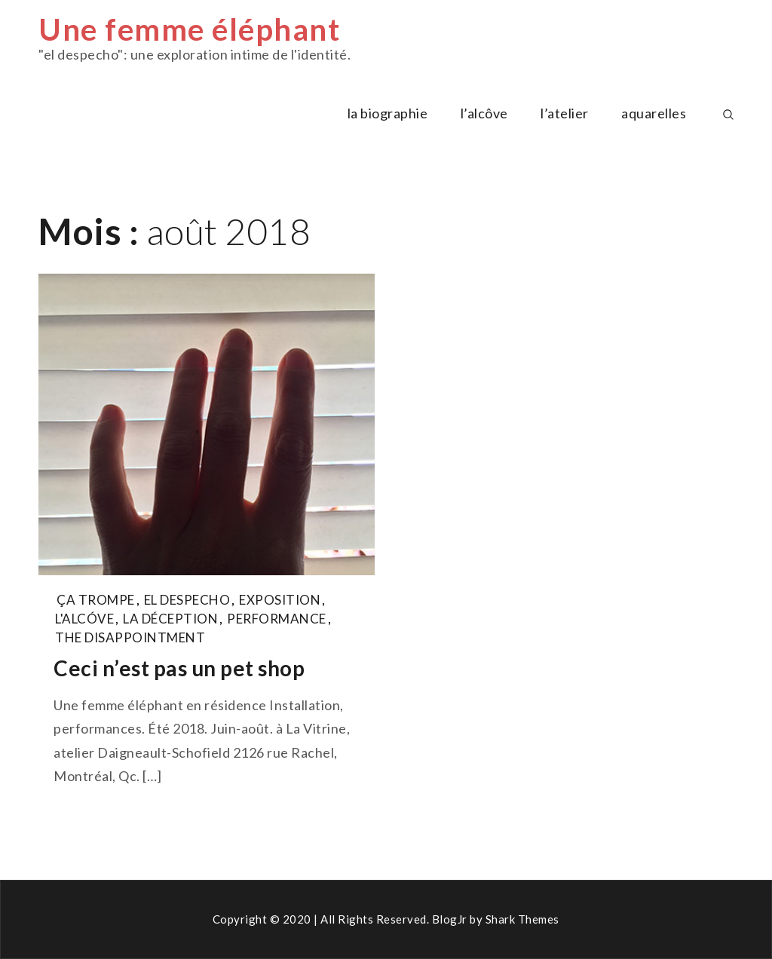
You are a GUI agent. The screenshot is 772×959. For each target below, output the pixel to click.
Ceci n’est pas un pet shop (179, 668)
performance (276, 619)
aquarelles (653, 113)
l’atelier (565, 113)
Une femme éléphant (189, 29)
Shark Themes (522, 919)
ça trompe (96, 600)
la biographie (388, 113)
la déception (170, 619)
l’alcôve (484, 113)
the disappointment (130, 637)
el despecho (187, 600)
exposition (279, 600)
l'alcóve (84, 619)
